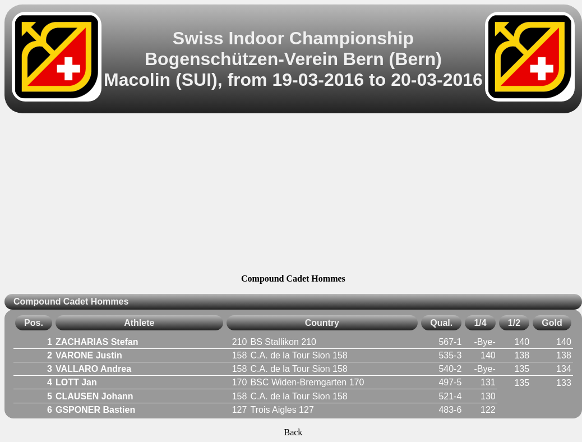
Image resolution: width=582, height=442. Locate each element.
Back (293, 432)
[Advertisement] (293, 195)
